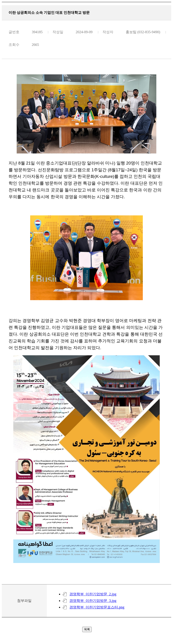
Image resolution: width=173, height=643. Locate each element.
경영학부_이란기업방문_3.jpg (92, 601)
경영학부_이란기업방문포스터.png (96, 607)
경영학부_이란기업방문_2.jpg (92, 594)
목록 (87, 629)
